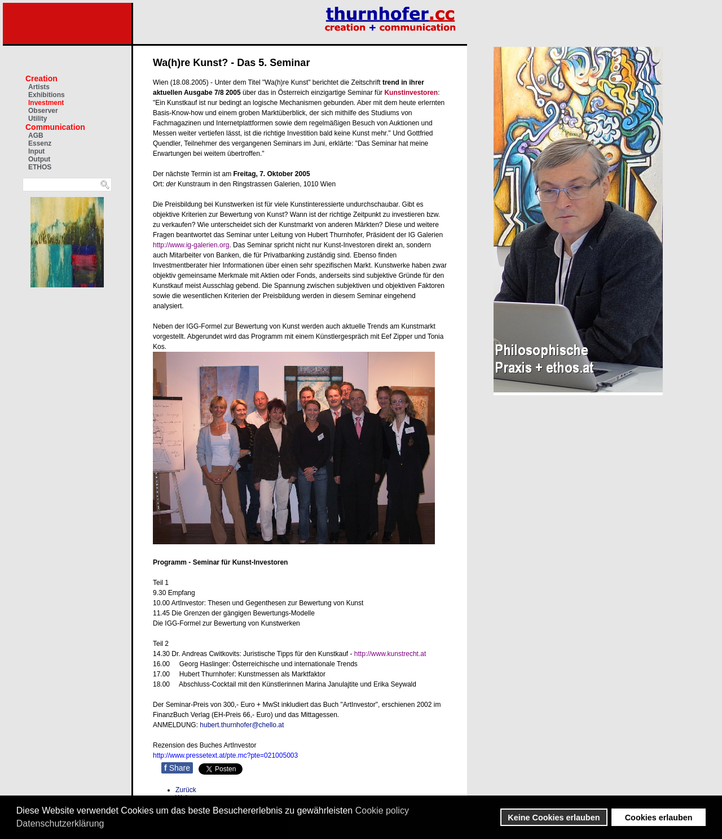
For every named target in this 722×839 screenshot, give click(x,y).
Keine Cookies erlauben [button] (554, 817)
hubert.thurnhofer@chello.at (242, 725)
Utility (37, 119)
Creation (41, 78)
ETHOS (39, 167)
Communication (55, 127)
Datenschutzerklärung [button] (60, 823)
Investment (46, 103)
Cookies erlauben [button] (659, 817)
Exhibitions (46, 95)
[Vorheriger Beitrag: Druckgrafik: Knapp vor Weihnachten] (185, 790)
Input (36, 151)
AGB (35, 135)
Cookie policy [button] (382, 810)
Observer (43, 111)
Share (177, 767)
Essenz (39, 143)
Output (39, 159)
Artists (39, 87)
